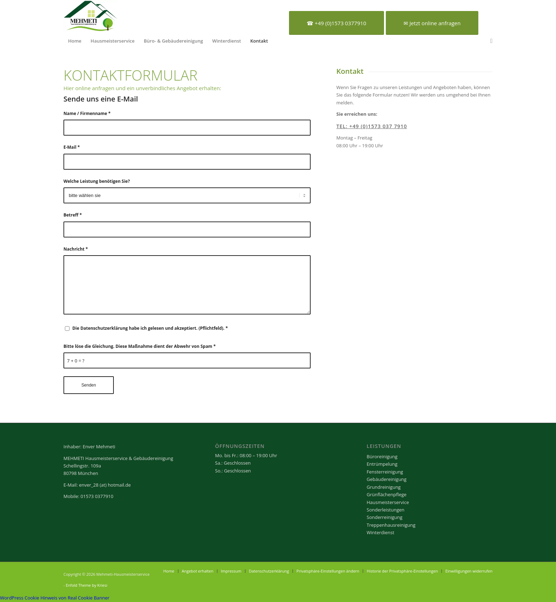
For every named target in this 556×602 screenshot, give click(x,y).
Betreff (72, 215)
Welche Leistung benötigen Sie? (96, 181)
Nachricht (75, 249)
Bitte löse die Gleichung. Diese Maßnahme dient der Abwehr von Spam (139, 346)
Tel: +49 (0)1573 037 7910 (372, 126)
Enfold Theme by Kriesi (86, 585)
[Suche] (489, 41)
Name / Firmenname (87, 113)
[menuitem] (74, 41)
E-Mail (71, 147)
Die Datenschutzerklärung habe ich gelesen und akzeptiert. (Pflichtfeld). (150, 328)
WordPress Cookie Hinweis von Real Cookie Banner (55, 598)
